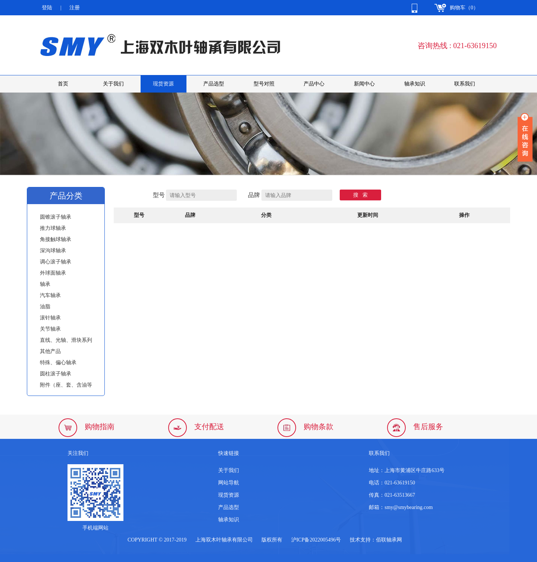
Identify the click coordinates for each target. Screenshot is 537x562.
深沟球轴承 (53, 250)
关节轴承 (50, 329)
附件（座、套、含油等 (66, 385)
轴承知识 (414, 84)
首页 (63, 84)
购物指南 (99, 426)
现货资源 (163, 84)
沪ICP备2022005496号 (316, 540)
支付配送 (209, 426)
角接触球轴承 (55, 239)
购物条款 (318, 426)
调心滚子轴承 (55, 262)
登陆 (47, 7)
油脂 (45, 306)
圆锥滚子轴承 (55, 217)
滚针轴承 (50, 318)
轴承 (45, 284)
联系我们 (464, 84)
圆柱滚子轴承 (55, 374)
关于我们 (113, 84)
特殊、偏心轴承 (58, 362)
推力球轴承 (53, 228)
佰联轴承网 (389, 540)
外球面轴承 (53, 273)
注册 (74, 7)
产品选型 (213, 84)
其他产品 (50, 351)
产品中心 (314, 84)
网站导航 (228, 482)
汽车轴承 (50, 295)
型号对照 (264, 84)
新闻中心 (364, 84)
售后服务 (428, 426)
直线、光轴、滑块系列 (66, 340)
